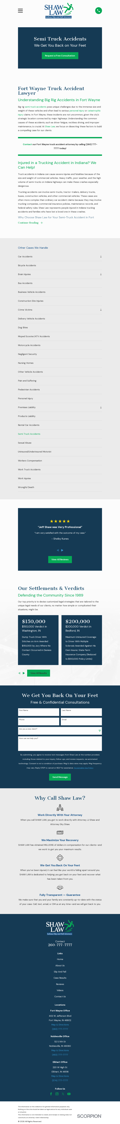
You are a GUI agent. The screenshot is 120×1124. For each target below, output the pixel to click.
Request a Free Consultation (60, 55)
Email (64, 720)
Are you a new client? (28, 729)
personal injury (76, 110)
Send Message (60, 777)
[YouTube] (68, 1094)
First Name (23, 710)
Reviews (60, 984)
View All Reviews (60, 559)
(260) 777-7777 (60, 1029)
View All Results (38, 673)
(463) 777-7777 (60, 1055)
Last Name (66, 710)
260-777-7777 (60, 945)
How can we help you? (28, 739)
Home (60, 959)
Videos (60, 990)
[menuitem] (58, 256)
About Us (60, 965)
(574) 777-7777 (60, 1080)
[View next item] (62, 550)
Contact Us (60, 996)
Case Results (60, 978)
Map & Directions (60, 1024)
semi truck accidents (35, 106)
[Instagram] (57, 1094)
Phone (21, 720)
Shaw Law (50, 126)
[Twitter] (63, 1094)
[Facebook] (51, 1094)
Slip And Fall (60, 972)
